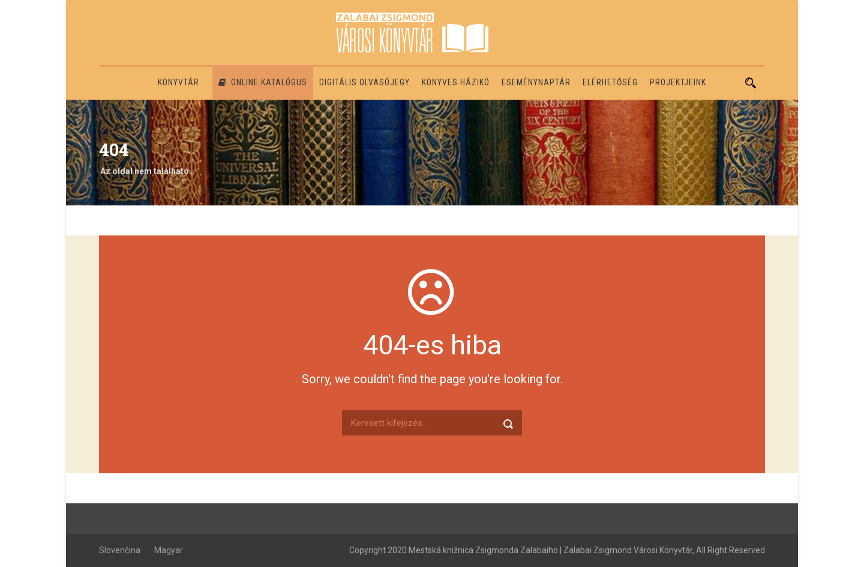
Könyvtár (178, 82)
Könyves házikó (456, 82)
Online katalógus (262, 82)
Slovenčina (119, 550)
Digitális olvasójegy (364, 82)
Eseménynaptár (536, 82)
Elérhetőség (610, 82)
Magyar (168, 550)
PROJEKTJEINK (678, 82)
